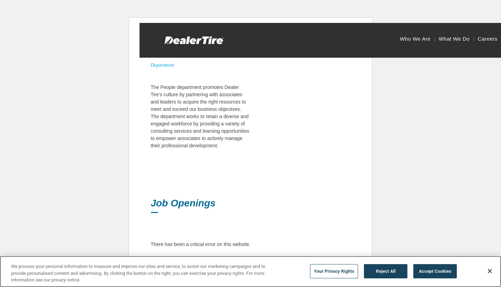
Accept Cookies (435, 271)
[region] (250, 271)
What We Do (454, 39)
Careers (488, 39)
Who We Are (415, 39)
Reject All (386, 271)
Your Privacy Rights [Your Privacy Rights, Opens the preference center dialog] (334, 271)
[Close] (490, 271)
